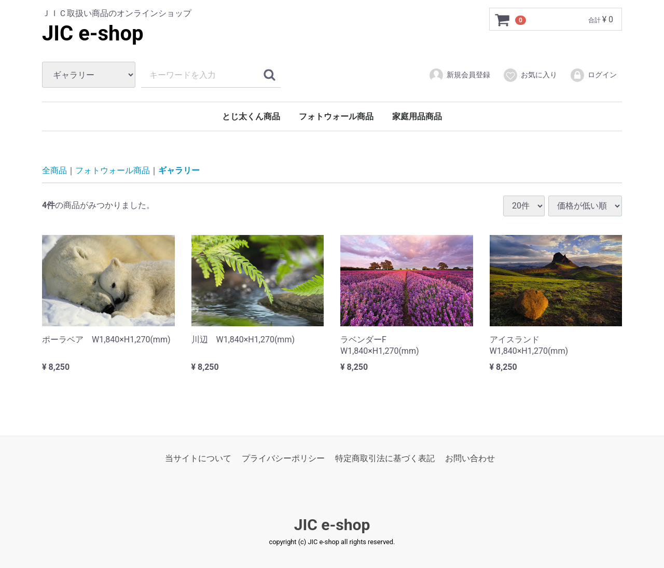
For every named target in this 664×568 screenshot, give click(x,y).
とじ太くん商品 (251, 116)
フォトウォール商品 (336, 116)
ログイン (593, 75)
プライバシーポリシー (283, 458)
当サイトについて (198, 458)
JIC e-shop (93, 33)
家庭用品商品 (417, 116)
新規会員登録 (459, 75)
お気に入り (530, 75)
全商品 (54, 170)
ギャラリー (179, 170)
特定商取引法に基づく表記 (385, 458)
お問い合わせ (470, 458)
